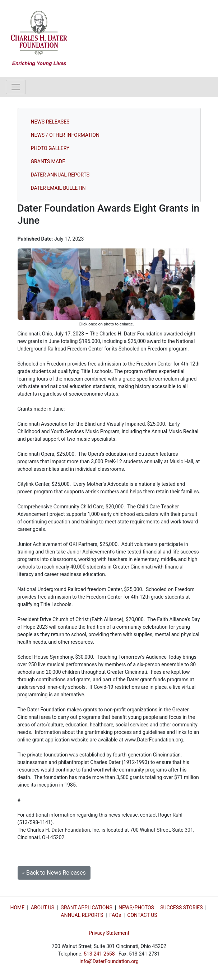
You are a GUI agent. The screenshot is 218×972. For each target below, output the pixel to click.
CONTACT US (142, 915)
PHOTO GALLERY (50, 148)
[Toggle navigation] (16, 87)
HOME (17, 907)
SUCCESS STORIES (181, 907)
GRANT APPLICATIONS (86, 907)
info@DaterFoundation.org (109, 961)
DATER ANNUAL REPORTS (60, 175)
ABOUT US (43, 907)
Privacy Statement (109, 933)
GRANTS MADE (48, 161)
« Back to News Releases (54, 872)
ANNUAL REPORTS (82, 915)
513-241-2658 (99, 954)
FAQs (115, 915)
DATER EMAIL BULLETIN (58, 188)
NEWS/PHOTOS (136, 907)
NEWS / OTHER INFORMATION (65, 135)
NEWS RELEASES (50, 122)
